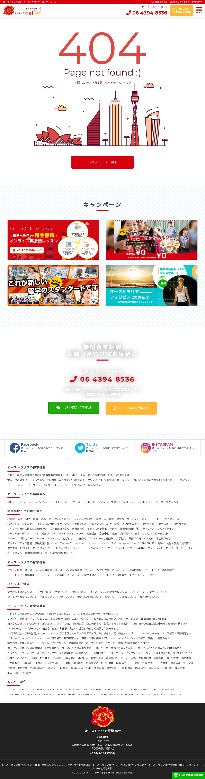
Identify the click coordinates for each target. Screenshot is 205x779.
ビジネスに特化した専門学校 (53, 523)
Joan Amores (166, 689)
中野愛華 (163, 662)
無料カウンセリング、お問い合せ (60, 764)
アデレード (24, 485)
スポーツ (46, 518)
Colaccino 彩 (128, 658)
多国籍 (113, 528)
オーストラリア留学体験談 (26, 606)
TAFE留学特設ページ (61, 553)
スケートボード (150, 518)
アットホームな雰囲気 (101, 538)
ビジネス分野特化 (97, 528)
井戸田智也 (13, 662)
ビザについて (44, 591)
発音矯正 (91, 533)
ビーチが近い (162, 533)
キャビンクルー (80, 523)
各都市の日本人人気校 (141, 538)
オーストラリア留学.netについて (150, 591)
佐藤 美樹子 (148, 662)
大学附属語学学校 (59, 528)
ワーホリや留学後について (22, 596)
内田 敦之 (63, 667)
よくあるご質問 (18, 584)
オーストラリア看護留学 (68, 570)
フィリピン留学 (124, 764)
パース (11, 485)
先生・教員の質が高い (179, 543)
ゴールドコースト (60, 501)
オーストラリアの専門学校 (127, 570)
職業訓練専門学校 (130, 528)
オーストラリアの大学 (97, 570)
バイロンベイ (77, 485)
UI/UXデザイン (166, 528)
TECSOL (92, 543)
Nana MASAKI (15, 689)
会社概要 (85, 764)
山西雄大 (186, 658)
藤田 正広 (154, 667)
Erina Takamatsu (115, 689)
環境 (98, 518)
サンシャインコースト (45, 485)
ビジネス (25, 548)
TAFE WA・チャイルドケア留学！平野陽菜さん (164, 633)
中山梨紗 (134, 662)
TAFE (35, 533)
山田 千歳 (12, 672)
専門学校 (12, 548)
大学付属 (121, 538)
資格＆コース (136, 574)
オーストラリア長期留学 (112, 574)
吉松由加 (99, 667)
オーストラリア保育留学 (38, 570)
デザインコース (170, 518)
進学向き (68, 538)
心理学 (11, 518)
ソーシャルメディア (18, 533)
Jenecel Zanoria (66, 694)
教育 (35, 518)
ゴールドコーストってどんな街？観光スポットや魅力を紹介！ (99, 475)
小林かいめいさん (17, 658)
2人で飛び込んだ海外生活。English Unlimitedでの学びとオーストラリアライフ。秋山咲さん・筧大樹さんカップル (71, 633)
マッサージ (172, 548)
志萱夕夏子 (113, 667)
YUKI (153, 689)
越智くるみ (97, 658)
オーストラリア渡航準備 (20, 574)
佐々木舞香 (107, 662)
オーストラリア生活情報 (50, 574)
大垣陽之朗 (145, 658)
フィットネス (155, 548)
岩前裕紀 (27, 662)
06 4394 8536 (146, 13)
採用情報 (107, 768)
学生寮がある (163, 538)
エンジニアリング (83, 518)
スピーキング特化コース (20, 538)
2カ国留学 (140, 764)
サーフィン (133, 518)
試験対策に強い (43, 543)
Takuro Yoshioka (138, 689)
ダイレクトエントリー (71, 533)
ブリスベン (41, 501)
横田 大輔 (180, 667)
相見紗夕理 (92, 662)
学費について (62, 591)
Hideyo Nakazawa (111, 694)
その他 (150, 574)
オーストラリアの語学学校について (109, 591)
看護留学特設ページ (36, 553)
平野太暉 (40, 662)
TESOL (104, 543)
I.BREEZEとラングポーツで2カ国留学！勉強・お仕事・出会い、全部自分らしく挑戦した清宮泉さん (62, 628)
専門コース (148, 528)
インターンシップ (129, 543)
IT (8, 553)
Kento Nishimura (135, 694)
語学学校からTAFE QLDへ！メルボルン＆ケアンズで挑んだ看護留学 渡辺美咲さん (54, 623)
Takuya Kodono (157, 694)
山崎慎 (33, 658)
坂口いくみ (77, 667)
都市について (79, 591)
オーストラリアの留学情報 (26, 562)
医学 (20, 518)
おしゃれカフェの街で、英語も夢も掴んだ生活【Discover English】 (129, 618)
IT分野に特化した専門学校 (171, 523)
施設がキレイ (49, 533)
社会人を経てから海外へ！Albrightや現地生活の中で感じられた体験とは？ (146, 623)
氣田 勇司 (127, 667)
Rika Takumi (72, 689)
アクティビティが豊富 (19, 543)
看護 (114, 533)
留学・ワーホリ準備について (121, 596)
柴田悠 (51, 667)
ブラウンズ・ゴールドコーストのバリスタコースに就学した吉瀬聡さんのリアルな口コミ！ (57, 653)
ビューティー (188, 548)
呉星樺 (11, 667)
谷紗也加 (53, 662)
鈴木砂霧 (175, 662)
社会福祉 (140, 548)
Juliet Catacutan (44, 694)
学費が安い (126, 533)
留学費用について (149, 596)
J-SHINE (79, 543)
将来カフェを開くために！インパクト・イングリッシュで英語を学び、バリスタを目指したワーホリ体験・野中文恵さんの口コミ (78, 643)
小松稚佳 (83, 658)
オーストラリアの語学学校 (26, 494)
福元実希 (70, 658)
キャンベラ (94, 485)
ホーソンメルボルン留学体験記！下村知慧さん (33, 648)
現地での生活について (89, 596)
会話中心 (104, 533)
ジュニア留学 (14, 570)
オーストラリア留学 (103, 764)
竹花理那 (45, 658)
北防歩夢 (22, 667)
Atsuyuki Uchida (88, 694)
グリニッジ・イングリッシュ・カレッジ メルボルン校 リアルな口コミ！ (152, 653)
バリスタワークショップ (20, 523)
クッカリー (79, 548)
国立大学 (109, 518)
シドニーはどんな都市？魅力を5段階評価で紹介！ (35, 475)
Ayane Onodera (36, 689)
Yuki (88, 667)
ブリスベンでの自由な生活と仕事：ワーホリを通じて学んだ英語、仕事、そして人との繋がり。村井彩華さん (122, 648)
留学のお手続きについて (20, 591)
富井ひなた (112, 658)
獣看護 (120, 518)
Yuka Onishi (37, 667)
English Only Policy (48, 538)
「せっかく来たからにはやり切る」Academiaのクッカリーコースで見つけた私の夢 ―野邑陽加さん (62, 613)
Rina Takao (55, 689)
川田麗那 (78, 662)
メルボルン (26, 501)
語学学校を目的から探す (25, 511)
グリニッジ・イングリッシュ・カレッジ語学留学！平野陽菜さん (43, 638)
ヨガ (113, 543)
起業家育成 (78, 528)
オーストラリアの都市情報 (26, 467)
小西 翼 (167, 667)
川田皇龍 (65, 662)
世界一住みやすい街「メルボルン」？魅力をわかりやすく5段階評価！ (46, 480)
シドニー (12, 501)
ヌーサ (64, 485)
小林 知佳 (26, 672)
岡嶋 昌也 (121, 662)
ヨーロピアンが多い (153, 543)
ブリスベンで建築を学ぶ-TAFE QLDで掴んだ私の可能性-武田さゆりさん (47, 618)
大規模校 (81, 538)
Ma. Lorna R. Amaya (19, 694)
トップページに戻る (102, 162)
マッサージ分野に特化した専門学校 (27, 528)
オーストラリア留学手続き (82, 574)
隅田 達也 (140, 667)
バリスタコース (63, 543)
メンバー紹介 (17, 682)
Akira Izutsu (176, 694)
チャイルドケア (124, 548)
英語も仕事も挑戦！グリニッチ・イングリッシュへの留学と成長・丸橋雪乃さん (125, 638)
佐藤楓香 (158, 658)
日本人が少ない (143, 533)
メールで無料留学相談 (131, 408)
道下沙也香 (172, 658)
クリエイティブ (62, 518)
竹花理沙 (58, 658)
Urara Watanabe (92, 689)
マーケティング (41, 548)
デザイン (17, 553)
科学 (27, 518)
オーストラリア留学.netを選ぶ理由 (20, 764)
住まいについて (65, 596)
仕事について (47, 596)
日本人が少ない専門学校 (105, 523)
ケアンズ (185, 480)
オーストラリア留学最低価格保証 (166, 764)
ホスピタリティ (61, 548)
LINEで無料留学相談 (73, 408)
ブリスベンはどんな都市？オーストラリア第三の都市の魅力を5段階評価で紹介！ (132, 480)
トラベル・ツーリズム (100, 548)
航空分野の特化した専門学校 (138, 523)
